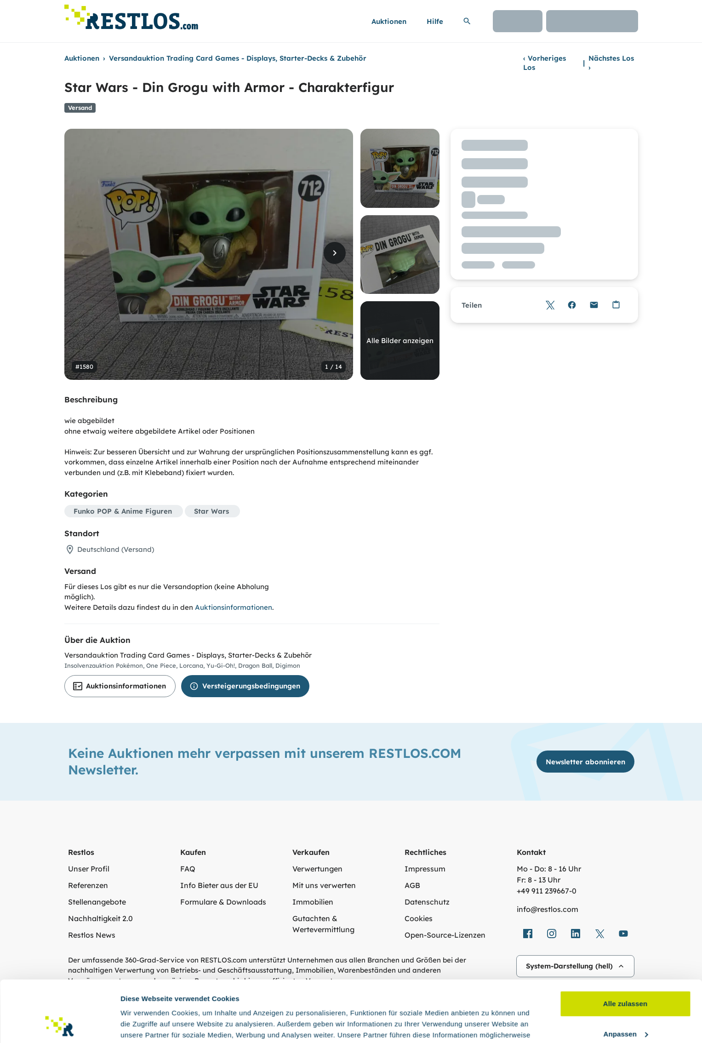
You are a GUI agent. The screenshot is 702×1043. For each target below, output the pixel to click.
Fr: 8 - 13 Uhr (538, 879)
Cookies (419, 918)
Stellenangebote (97, 901)
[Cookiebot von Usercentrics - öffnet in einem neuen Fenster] (59, 1025)
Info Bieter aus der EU (219, 885)
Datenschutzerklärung (439, 999)
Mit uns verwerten (324, 885)
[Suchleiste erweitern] (467, 21)
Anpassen (626, 976)
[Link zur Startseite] (131, 14)
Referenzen (88, 885)
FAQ (187, 868)
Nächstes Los (611, 63)
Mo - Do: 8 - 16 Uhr (549, 868)
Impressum (425, 868)
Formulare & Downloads (223, 901)
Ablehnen (625, 1006)
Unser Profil (88, 868)
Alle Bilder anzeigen (400, 340)
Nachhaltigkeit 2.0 (100, 918)
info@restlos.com (547, 909)
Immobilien (312, 901)
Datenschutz (427, 901)
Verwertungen (317, 868)
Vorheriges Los (544, 63)
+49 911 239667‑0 (546, 890)
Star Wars (211, 511)
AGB (412, 885)
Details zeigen (143, 1025)
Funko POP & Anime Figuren (123, 511)
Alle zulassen (625, 946)
